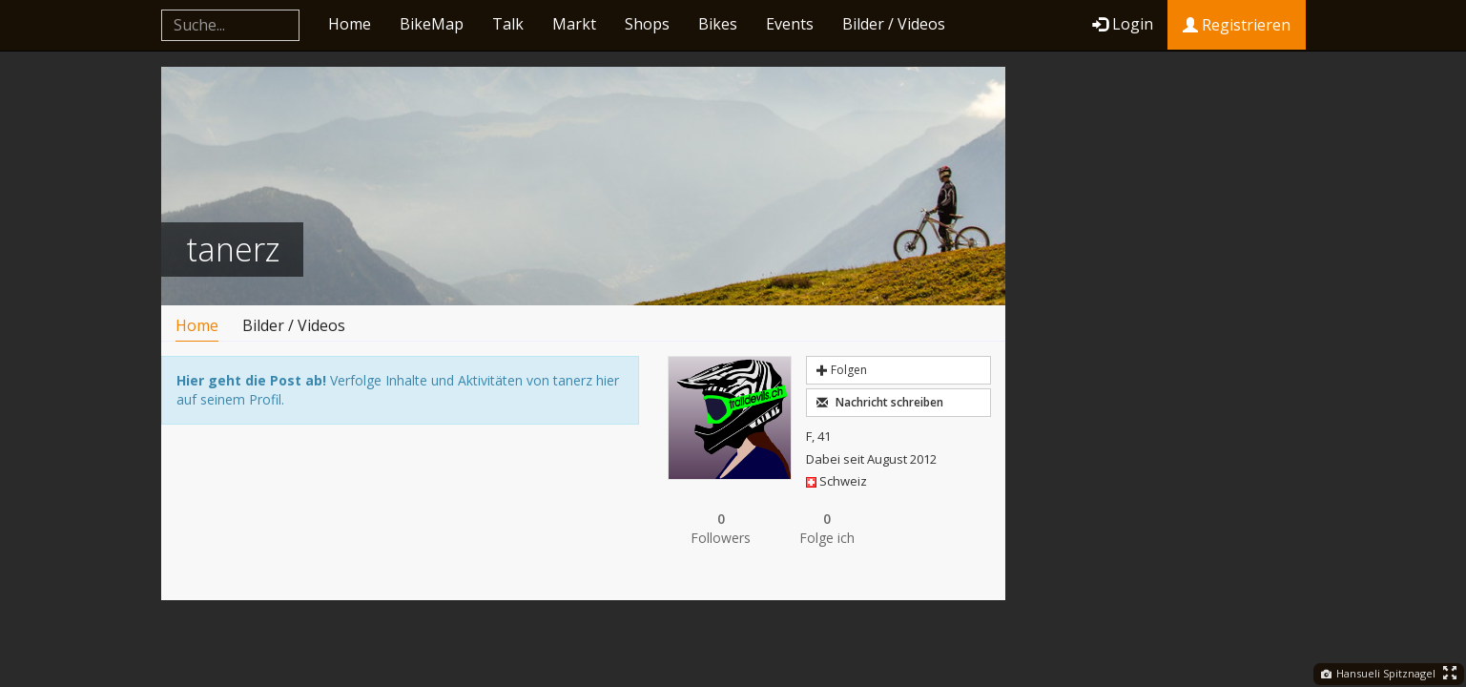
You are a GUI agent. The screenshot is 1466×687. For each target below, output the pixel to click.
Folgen (841, 370)
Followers (721, 528)
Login (1122, 23)
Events (790, 23)
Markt (574, 23)
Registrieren (1236, 24)
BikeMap (432, 23)
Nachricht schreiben (879, 402)
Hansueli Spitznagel (1378, 673)
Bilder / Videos (893, 23)
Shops (647, 23)
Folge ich (827, 528)
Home (349, 23)
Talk (508, 23)
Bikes (717, 23)
